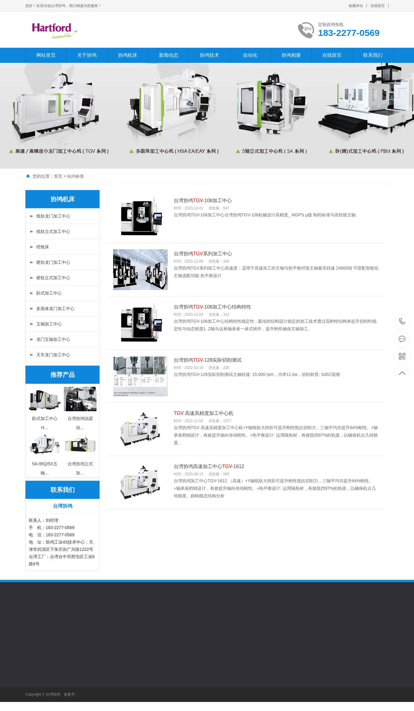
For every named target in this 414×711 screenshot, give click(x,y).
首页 (58, 176)
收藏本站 (356, 6)
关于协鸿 (87, 55)
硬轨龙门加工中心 (53, 262)
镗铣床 (42, 246)
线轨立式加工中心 (53, 231)
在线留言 (377, 6)
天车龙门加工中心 (53, 354)
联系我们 (373, 55)
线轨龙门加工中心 (53, 216)
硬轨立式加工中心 (53, 277)
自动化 (250, 55)
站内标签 (75, 176)
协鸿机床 (127, 55)
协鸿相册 (291, 55)
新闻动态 (168, 55)
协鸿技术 (209, 55)
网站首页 (46, 55)
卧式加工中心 (49, 293)
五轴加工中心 (49, 324)
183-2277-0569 (402, 322)
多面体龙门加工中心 (55, 308)
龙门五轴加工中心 (53, 339)
